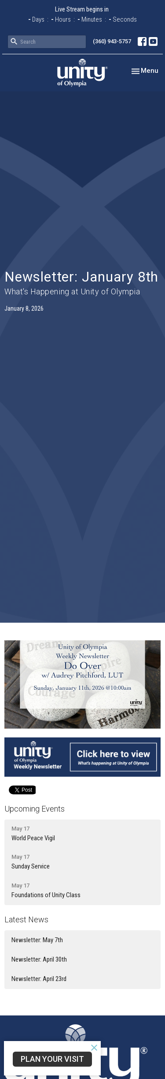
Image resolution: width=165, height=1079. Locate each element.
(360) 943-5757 (112, 41)
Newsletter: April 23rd (38, 979)
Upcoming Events (34, 808)
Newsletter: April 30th (39, 959)
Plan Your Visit (52, 1059)
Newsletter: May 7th (37, 940)
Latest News (26, 919)
